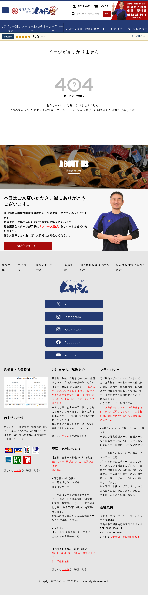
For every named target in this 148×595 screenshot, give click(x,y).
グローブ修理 (74, 28)
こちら (17, 470)
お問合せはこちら (28, 245)
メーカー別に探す (32, 29)
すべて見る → (138, 36)
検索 (107, 14)
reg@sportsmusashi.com (125, 537)
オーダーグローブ (53, 29)
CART (104, 6)
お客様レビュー (137, 28)
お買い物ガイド (95, 28)
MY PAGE (84, 6)
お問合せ (116, 28)
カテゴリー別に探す (11, 29)
